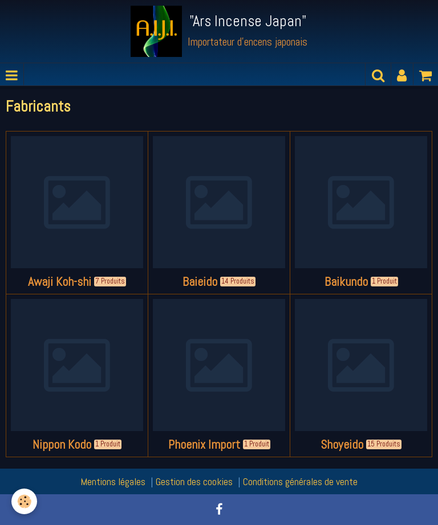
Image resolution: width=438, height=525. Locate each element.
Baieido (199, 281)
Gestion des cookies (194, 481)
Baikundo (346, 281)
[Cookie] (24, 501)
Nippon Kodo (62, 444)
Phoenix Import (204, 444)
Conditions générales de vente (300, 481)
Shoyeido (342, 444)
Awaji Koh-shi (59, 281)
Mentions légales (112, 481)
